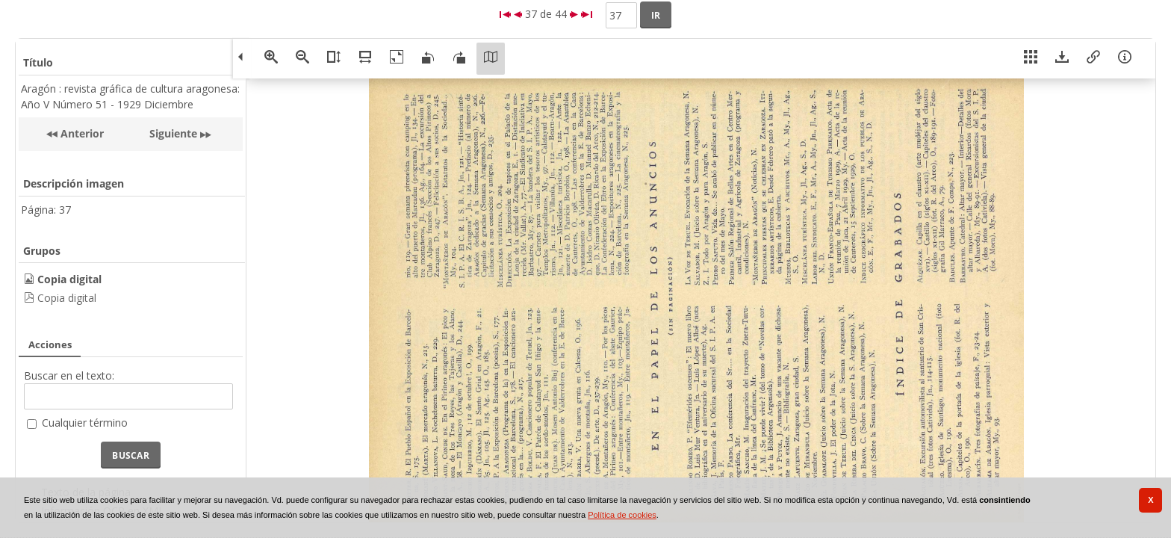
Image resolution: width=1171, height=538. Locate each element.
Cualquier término (85, 422)
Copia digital (66, 298)
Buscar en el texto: (69, 375)
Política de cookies (622, 514)
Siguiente (173, 133)
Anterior (81, 133)
